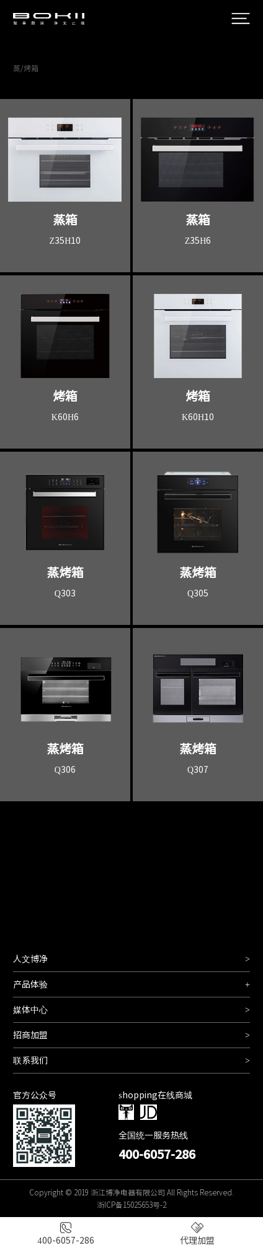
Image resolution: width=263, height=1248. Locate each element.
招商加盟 (131, 1035)
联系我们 (131, 1060)
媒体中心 (131, 1009)
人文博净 (131, 959)
